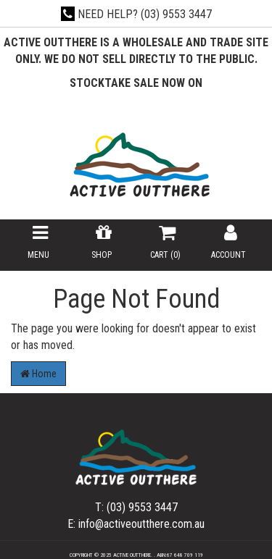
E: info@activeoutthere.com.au (136, 524)
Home (38, 373)
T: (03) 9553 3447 (136, 507)
